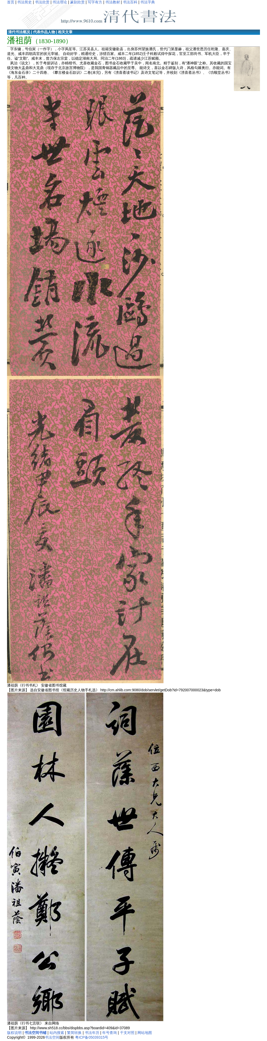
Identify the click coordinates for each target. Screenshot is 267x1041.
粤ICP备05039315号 (91, 1037)
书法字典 (147, 2)
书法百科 (130, 2)
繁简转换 (74, 1033)
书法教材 (112, 2)
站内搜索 (57, 1033)
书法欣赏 (42, 2)
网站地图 (144, 1033)
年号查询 (109, 1033)
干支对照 (127, 1033)
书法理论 (59, 2)
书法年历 (92, 1033)
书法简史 (24, 2)
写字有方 (95, 2)
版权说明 (14, 1033)
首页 (10, 2)
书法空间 (52, 1037)
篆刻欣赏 (77, 2)
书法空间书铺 (35, 1033)
